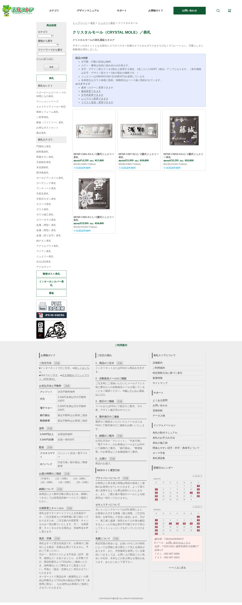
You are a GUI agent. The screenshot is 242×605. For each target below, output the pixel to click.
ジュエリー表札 (106, 23)
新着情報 (158, 378)
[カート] (229, 10)
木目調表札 (42, 167)
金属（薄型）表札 (46, 225)
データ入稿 (159, 415)
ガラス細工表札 (45, 214)
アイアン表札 (43, 251)
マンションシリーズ (47, 101)
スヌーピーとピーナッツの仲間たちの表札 (51, 94)
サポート (122, 10)
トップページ (80, 23)
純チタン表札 (43, 240)
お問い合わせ (189, 10)
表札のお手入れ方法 (164, 437)
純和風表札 (42, 151)
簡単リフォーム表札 (47, 112)
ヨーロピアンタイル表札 (49, 178)
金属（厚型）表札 (46, 230)
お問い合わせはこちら (178, 542)
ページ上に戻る (177, 567)
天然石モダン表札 (46, 199)
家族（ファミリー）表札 (49, 122)
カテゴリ (54, 10)
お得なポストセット (47, 127)
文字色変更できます (92, 95)
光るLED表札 (43, 261)
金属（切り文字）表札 (48, 235)
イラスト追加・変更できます (97, 102)
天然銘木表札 (43, 162)
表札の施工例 (160, 443)
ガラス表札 (42, 209)
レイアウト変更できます (94, 98)
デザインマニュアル (88, 10)
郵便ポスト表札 (51, 274)
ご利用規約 (159, 368)
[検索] (217, 10)
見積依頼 (158, 410)
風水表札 (41, 133)
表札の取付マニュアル (165, 432)
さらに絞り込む (45, 58)
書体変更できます (91, 91)
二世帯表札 (42, 117)
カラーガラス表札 (46, 219)
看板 (51, 293)
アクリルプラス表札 (47, 246)
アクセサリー (43, 267)
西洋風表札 (42, 172)
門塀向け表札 (43, 146)
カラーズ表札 (43, 204)
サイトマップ (160, 383)
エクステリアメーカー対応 (51, 106)
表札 (92, 23)
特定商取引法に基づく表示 (167, 373)
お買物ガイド (155, 10)
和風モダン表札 (45, 157)
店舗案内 (158, 362)
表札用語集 (159, 458)
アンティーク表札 (46, 188)
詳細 (57, 363)
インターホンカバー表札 (51, 283)
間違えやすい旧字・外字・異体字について (176, 448)
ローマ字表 (159, 453)
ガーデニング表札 (46, 183)
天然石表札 (42, 193)
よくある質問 (160, 400)
